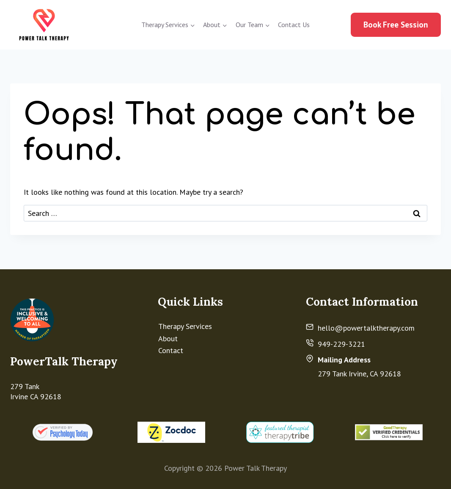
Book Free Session (395, 24)
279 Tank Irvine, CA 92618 (359, 373)
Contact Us (294, 24)
